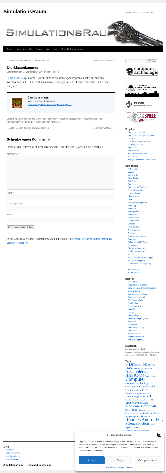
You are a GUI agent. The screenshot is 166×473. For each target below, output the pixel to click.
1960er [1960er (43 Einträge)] (145, 364)
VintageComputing (135, 340)
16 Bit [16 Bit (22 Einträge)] (138, 365)
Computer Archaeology (137, 294)
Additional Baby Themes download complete (28, 61)
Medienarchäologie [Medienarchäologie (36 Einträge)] (136, 403)
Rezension (132, 239)
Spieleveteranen (134, 333)
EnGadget (132, 309)
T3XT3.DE (132, 156)
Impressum (130, 467)
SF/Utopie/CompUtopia (138, 248)
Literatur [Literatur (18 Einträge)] (145, 400)
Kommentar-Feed (13, 456)
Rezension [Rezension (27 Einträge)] (146, 416)
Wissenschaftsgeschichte (70, 119)
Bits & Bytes (37, 119)
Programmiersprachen (137, 236)
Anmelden (10, 450)
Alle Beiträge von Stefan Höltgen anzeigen (49, 104)
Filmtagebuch (133, 211)
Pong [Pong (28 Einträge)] (133, 409)
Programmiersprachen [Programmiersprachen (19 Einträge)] (134, 413)
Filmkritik (132, 208)
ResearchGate (133, 150)
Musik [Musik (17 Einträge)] (127, 410)
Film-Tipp (132, 205)
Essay (130, 199)
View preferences (148, 460)
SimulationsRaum (24, 11)
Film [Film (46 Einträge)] (145, 389)
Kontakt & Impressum (115, 467)
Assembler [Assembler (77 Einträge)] (134, 371)
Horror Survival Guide (104, 61)
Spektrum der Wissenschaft (139, 153)
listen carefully (134, 227)
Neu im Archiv (134, 230)
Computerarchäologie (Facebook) (141, 135)
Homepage (20, 49)
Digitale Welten (134, 306)
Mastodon (132, 147)
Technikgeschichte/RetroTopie (140, 257)
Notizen (131, 233)
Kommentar (13, 154)
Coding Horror (134, 291)
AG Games (132, 282)
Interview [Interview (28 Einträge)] (146, 393)
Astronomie (133, 169)
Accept (92, 460)
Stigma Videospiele (136, 337)
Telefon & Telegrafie (136, 260)
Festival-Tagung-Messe (137, 202)
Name (10, 193)
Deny (120, 460)
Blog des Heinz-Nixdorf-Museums (142, 288)
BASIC (131, 172)
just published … (135, 217)
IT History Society (135, 144)
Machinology (133, 315)
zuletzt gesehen (134, 272)
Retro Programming (136, 327)
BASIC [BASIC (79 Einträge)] (131, 375)
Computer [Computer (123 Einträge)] (135, 379)
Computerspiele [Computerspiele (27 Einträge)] (133, 390)
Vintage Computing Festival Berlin (142, 160)
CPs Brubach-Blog (135, 300)
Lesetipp (131, 224)
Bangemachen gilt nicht (137, 285)
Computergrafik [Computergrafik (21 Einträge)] (132, 386)
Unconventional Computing (139, 263)
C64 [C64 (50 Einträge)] (141, 375)
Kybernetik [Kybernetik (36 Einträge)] (145, 396)
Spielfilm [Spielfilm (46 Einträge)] (131, 427)
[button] (159, 435)
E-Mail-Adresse (14, 204)
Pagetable (132, 321)
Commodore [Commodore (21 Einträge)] (150, 376)
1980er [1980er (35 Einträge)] (129, 368)
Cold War (132, 181)
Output (39, 49)
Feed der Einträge (13, 453)
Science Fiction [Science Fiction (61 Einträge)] (137, 423)
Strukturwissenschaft (136, 251)
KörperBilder (133, 221)
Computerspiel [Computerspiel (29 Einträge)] (147, 386)
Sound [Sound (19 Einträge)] (152, 424)
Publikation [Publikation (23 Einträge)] (148, 413)
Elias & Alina (133, 196)
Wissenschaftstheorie (92, 119)
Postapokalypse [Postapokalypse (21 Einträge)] (142, 410)
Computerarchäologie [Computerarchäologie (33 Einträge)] (137, 383)
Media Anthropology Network (140, 318)
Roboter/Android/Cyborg (138, 242)
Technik (131, 254)
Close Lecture (133, 178)
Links (55, 49)
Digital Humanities (136, 190)
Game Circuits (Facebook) (139, 141)
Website (10, 214)
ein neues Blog (18, 77)
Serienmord (133, 245)
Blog (9, 49)
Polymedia (132, 324)
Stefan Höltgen (52, 72)
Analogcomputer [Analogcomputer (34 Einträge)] (143, 368)
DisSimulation (134, 193)
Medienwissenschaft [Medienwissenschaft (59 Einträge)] (140, 406)
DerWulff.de (133, 303)
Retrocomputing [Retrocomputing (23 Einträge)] (132, 416)
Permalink (54, 122)
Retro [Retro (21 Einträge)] (156, 413)
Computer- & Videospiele (138, 187)
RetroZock (132, 330)
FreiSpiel (132, 138)
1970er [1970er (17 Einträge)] (153, 365)
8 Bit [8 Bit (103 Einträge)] (130, 364)
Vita (47, 49)
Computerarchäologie (137, 132)
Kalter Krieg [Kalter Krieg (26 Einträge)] (131, 396)
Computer (132, 184)
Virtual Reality (134, 269)
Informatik (132, 214)
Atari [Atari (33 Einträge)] (147, 372)
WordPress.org (12, 459)
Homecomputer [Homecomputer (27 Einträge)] (133, 393)
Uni (31, 49)
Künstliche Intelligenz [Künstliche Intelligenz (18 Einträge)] (133, 400)
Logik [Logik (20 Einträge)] (152, 400)
